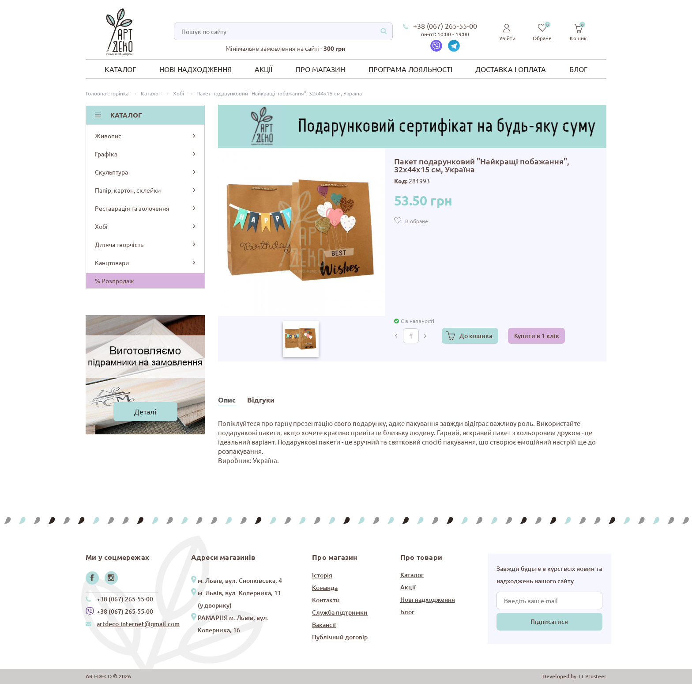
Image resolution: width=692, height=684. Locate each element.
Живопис (146, 136)
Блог (578, 69)
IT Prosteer (592, 676)
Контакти (326, 600)
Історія (322, 575)
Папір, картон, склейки (146, 190)
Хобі (146, 226)
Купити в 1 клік (536, 335)
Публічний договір (340, 637)
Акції (263, 69)
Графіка (146, 154)
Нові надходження (195, 69)
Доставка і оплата (510, 69)
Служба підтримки (340, 612)
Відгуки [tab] (261, 399)
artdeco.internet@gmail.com (138, 623)
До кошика (475, 335)
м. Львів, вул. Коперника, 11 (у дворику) (239, 599)
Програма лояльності (410, 69)
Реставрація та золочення (146, 208)
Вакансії (324, 624)
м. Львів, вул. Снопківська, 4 (240, 580)
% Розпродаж (114, 281)
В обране (416, 220)
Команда (325, 587)
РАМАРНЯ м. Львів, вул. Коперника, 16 (233, 623)
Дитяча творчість (146, 244)
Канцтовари (146, 262)
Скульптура (146, 172)
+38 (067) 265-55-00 (445, 25)
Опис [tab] (227, 399)
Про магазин (320, 69)
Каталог (120, 69)
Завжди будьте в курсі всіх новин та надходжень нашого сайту (549, 574)
